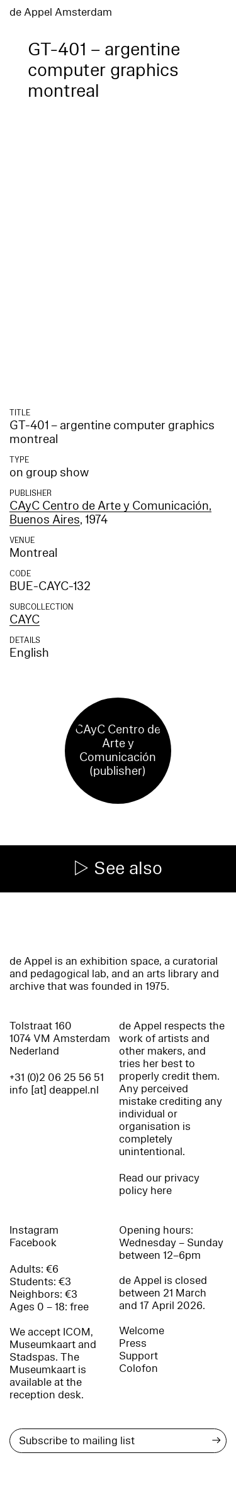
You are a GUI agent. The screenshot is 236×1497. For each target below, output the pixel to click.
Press (133, 1343)
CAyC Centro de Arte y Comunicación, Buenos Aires (110, 513)
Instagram (34, 1230)
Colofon (138, 1368)
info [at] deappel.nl (54, 1090)
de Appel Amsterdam (60, 12)
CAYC (24, 619)
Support (138, 1356)
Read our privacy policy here (159, 1184)
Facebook (33, 1243)
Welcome (141, 1331)
